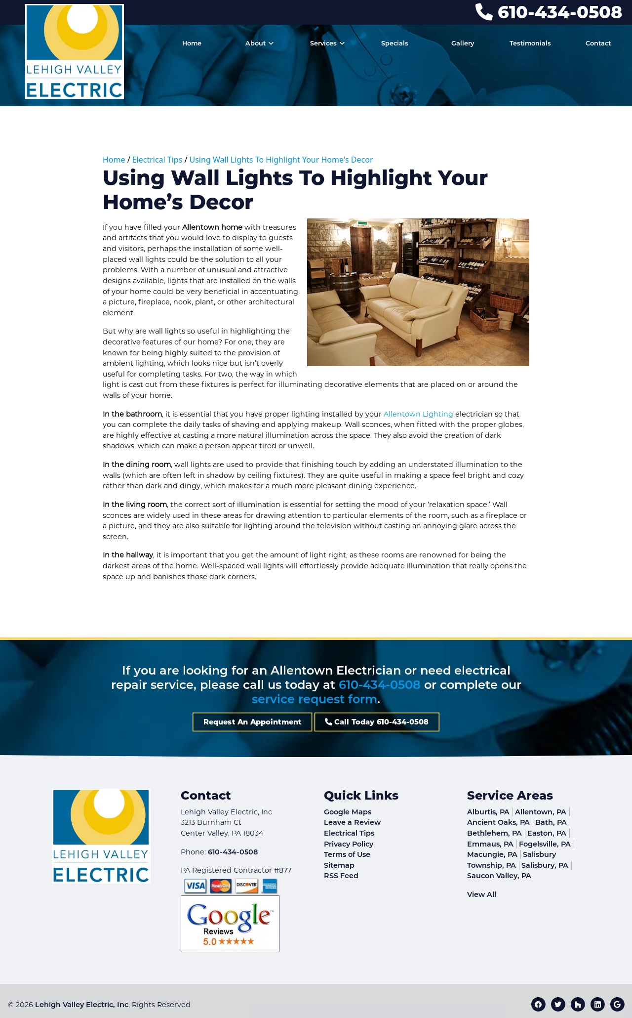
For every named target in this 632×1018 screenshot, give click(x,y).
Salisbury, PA (544, 865)
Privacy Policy (348, 844)
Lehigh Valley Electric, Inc (81, 1004)
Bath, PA (551, 822)
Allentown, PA (540, 811)
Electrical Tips (157, 159)
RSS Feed (341, 875)
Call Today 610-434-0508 (345, 722)
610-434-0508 (548, 12)
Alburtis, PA (488, 811)
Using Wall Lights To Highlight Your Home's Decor (281, 159)
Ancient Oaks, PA (498, 822)
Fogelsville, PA (545, 844)
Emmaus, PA (490, 844)
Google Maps (347, 811)
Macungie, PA (492, 854)
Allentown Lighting (418, 414)
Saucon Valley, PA (499, 875)
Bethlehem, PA (494, 833)
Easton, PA (546, 833)
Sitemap (339, 865)
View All (481, 894)
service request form (314, 699)
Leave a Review (352, 822)
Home (114, 159)
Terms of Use (347, 854)
